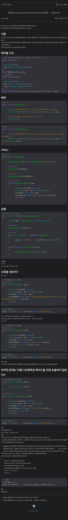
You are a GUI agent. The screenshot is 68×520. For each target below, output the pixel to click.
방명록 (65, 5)
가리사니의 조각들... (6, 5)
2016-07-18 (63, 18)
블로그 (57, 5)
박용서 (56, 18)
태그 (61, 5)
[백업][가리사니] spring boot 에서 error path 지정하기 (22, 497)
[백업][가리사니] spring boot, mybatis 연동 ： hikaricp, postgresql (26, 500)
